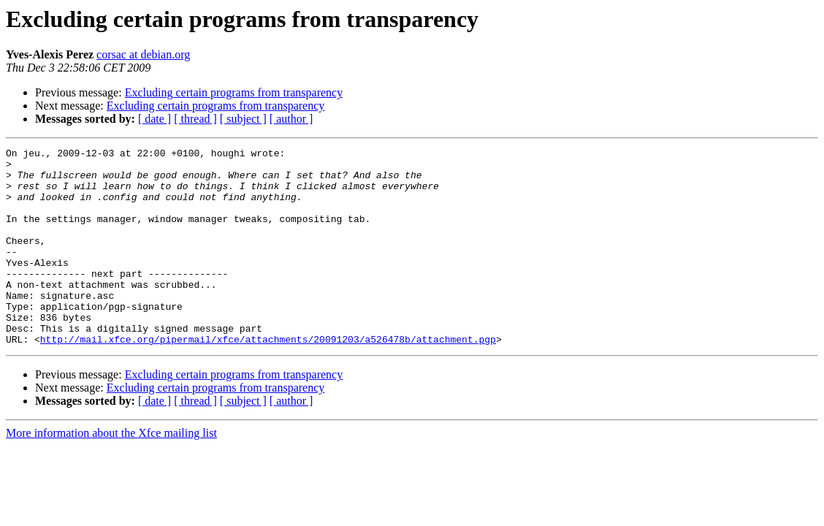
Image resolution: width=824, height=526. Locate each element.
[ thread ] (195, 119)
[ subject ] (243, 119)
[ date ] (154, 119)
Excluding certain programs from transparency (234, 92)
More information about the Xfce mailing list (111, 472)
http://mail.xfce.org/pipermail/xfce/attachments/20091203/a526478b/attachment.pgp (268, 378)
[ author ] (291, 119)
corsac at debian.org (143, 54)
